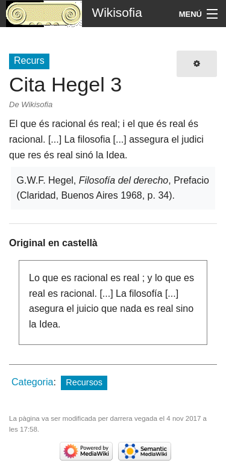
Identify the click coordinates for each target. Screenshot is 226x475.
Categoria (32, 382)
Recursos (84, 382)
